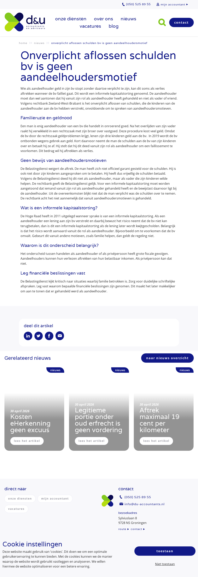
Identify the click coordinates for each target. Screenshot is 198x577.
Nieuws (128, 19)
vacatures (90, 26)
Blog (114, 26)
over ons (103, 19)
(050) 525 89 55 (138, 497)
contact (136, 529)
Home (23, 43)
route (122, 529)
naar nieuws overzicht (167, 358)
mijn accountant (173, 4)
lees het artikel (27, 441)
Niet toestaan (165, 564)
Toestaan (164, 551)
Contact (181, 22)
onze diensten (70, 19)
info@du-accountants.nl (145, 504)
